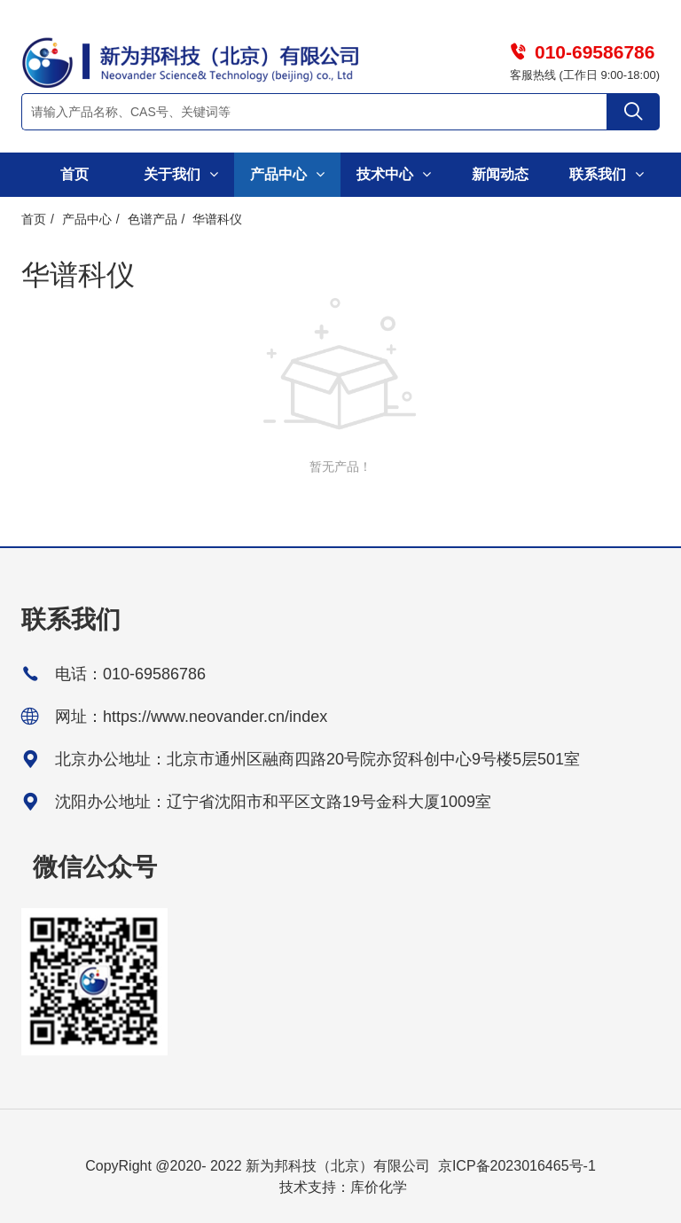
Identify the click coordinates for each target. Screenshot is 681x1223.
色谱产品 (152, 219)
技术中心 (393, 174)
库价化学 (378, 1187)
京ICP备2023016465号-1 (517, 1165)
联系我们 (606, 174)
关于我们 (180, 174)
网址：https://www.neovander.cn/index (191, 716)
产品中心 (287, 174)
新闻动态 (500, 174)
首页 (74, 174)
